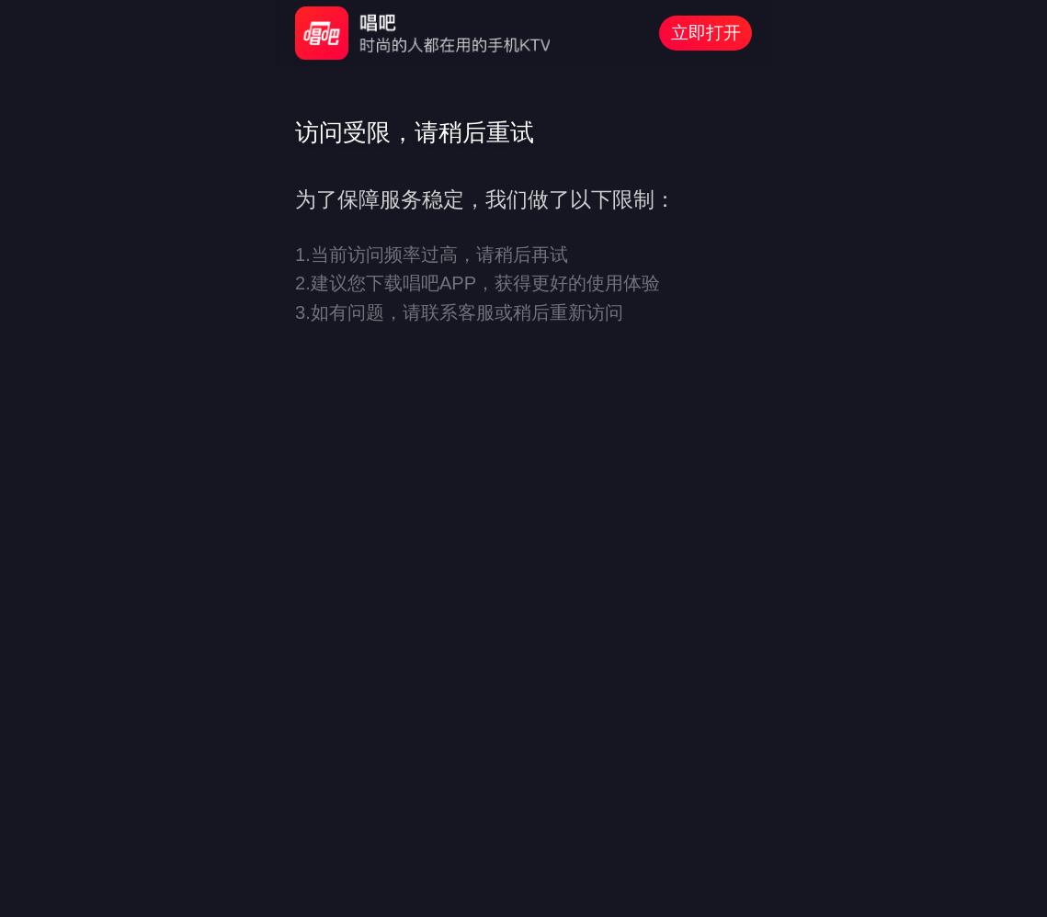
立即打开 (706, 32)
